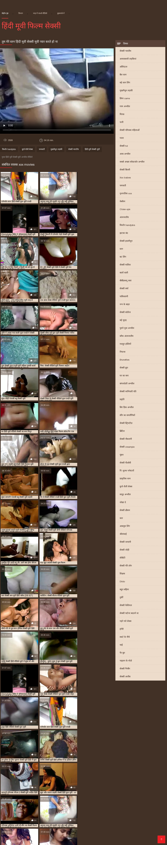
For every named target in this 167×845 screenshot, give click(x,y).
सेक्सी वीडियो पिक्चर (117, 826)
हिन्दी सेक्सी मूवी (27, 820)
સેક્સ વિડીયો (134, 823)
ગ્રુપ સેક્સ (92, 829)
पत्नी (121, 122)
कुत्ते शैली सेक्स (126, 487)
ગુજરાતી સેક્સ (96, 826)
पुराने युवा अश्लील (127, 328)
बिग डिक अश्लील (127, 407)
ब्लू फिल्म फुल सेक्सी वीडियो (21, 787)
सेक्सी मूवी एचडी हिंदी (118, 795)
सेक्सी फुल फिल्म (157, 792)
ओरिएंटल (123, 67)
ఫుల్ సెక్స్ (79, 829)
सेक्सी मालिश (125, 265)
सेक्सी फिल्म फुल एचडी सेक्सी (74, 820)
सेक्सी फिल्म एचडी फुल (55, 789)
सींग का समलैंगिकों (127, 415)
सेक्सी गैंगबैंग (125, 669)
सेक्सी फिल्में (58, 826)
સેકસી (12, 812)
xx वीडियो (52, 818)
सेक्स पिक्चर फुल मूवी (122, 787)
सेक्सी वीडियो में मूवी (76, 826)
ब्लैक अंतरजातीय (126, 336)
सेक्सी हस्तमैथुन (126, 241)
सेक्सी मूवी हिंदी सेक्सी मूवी (14, 823)
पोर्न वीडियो (68, 812)
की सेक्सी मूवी (19, 834)
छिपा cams (125, 98)
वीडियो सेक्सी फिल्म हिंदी (148, 820)
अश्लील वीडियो (86, 837)
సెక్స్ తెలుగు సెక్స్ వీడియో (13, 815)
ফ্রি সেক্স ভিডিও (26, 812)
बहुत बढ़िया (124, 589)
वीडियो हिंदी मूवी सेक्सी (79, 823)
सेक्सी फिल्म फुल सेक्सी (108, 789)
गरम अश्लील (125, 106)
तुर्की (121, 597)
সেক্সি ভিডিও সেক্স (124, 837)
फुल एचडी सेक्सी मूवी (154, 781)
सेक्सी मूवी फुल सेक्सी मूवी (133, 798)
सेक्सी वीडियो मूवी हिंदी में (30, 831)
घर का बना (124, 376)
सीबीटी (122, 558)
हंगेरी (121, 629)
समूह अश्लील (125, 494)
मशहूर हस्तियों (125, 344)
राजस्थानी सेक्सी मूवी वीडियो (70, 787)
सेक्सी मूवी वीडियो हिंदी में (72, 800)
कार (121, 518)
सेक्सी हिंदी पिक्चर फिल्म (151, 834)
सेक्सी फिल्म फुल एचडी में (81, 789)
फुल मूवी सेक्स (91, 834)
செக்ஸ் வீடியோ (131, 815)
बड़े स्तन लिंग (125, 83)
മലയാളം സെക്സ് (141, 826)
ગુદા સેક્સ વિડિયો (47, 820)
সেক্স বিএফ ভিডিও (34, 818)
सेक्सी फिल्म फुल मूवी (82, 831)
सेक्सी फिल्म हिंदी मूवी (79, 792)
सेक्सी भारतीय (125, 51)
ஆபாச (9, 840)
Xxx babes (125, 178)
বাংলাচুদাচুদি (150, 823)
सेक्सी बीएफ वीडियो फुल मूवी (62, 795)
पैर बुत (122, 653)
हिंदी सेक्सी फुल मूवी (101, 820)
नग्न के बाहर (125, 304)
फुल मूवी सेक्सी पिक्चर (11, 784)
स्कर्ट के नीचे (125, 637)
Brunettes (124, 360)
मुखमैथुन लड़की (126, 91)
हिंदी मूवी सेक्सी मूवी (92, 149)
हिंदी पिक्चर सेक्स (149, 829)
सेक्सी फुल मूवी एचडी (11, 795)
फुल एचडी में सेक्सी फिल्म (79, 781)
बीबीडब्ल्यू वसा (125, 281)
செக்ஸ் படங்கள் (145, 837)
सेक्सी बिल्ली (125, 170)
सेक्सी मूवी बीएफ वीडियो (49, 812)
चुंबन (121, 455)
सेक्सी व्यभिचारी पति (128, 391)
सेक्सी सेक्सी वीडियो (123, 820)
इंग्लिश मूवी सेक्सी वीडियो (21, 837)
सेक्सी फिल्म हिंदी (9, 820)
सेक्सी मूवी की (107, 834)
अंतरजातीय (124, 217)
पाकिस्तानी (124, 296)
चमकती (123, 186)
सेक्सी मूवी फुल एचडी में (75, 798)
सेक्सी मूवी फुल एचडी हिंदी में (103, 798)
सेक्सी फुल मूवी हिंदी (125, 818)
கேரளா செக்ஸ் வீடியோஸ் (92, 812)
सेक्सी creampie (127, 447)
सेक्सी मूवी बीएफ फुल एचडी (20, 800)
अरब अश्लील (125, 154)
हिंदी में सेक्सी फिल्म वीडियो (43, 834)
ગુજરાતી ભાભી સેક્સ (70, 834)
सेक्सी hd (124, 146)
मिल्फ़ (122, 114)
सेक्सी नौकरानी (126, 439)
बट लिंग (123, 257)
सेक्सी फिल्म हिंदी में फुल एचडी (108, 792)
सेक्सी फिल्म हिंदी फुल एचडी (52, 792)
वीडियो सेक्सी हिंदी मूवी (97, 787)
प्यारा (122, 138)
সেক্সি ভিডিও (15, 818)
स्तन (121, 249)
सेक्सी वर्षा (124, 289)
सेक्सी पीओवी (125, 463)
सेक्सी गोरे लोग (126, 566)
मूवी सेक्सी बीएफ (45, 787)
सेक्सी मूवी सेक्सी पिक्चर (99, 800)
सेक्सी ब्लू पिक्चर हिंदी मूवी (92, 795)
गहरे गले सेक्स (125, 621)
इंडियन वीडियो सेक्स (56, 823)
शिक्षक (122, 574)
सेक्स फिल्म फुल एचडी (146, 787)
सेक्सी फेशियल (126, 605)
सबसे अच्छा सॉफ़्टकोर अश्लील (132, 162)
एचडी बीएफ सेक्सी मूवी (31, 781)
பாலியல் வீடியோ (20, 826)
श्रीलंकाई (123, 534)
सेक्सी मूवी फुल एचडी (51, 798)
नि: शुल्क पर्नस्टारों (127, 471)
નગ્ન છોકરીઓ (69, 837)
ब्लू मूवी (3, 812)
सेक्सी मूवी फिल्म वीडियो (25, 798)
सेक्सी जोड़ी (124, 550)
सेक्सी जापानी (125, 542)
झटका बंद (124, 233)
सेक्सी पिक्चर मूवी (64, 829)
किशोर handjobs (127, 225)
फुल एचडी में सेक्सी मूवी (105, 781)
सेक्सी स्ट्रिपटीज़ (126, 423)
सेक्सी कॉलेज (125, 312)
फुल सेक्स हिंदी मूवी (34, 784)
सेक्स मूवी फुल (100, 823)
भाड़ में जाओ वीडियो (40, 13)
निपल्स (122, 352)
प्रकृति (122, 399)
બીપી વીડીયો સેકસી (99, 815)
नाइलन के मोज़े (126, 661)
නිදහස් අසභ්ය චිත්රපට (147, 812)
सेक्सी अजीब (125, 677)
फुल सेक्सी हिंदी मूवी (107, 784)
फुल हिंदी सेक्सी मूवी (129, 784)
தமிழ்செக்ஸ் (36, 823)
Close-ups (125, 209)
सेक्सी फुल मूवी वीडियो (34, 795)
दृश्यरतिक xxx (126, 193)
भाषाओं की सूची (104, 837)
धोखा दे (123, 502)
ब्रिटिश (122, 431)
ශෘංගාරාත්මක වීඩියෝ (42, 815)
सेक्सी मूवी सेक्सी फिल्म (107, 831)
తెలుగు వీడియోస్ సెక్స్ (48, 837)
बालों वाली (124, 273)
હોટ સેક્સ (108, 818)
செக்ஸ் (116, 815)
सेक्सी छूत (124, 368)
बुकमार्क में (60, 13)
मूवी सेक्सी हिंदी (117, 823)
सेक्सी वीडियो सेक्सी (126, 834)
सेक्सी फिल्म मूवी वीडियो (57, 831)
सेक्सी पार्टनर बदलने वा (129, 613)
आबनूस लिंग (125, 526)
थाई (121, 645)
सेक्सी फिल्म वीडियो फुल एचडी (21, 792)
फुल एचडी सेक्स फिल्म (130, 781)
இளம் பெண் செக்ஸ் (70, 818)
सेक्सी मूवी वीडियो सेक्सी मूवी (71, 815)
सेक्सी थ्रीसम (125, 510)
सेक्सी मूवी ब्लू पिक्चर (47, 800)
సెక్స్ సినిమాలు (93, 818)
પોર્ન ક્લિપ (39, 826)
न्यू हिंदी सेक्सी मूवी (54, 781)
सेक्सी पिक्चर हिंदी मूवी (30, 789)
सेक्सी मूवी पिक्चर (140, 795)
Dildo (122, 582)
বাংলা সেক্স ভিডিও (120, 812)
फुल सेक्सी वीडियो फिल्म (83, 784)
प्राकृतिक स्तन (125, 479)
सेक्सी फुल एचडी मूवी (136, 792)
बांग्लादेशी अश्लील (127, 384)
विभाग (20, 13)
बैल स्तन (123, 75)
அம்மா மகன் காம (127, 829)
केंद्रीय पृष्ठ (5, 13)
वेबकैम (122, 201)
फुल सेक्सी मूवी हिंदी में (57, 784)
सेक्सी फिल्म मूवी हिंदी (133, 789)
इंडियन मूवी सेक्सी (9, 781)
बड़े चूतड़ (123, 320)
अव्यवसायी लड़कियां (128, 59)
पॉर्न (48, 826)
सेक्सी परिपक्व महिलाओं (129, 130)
